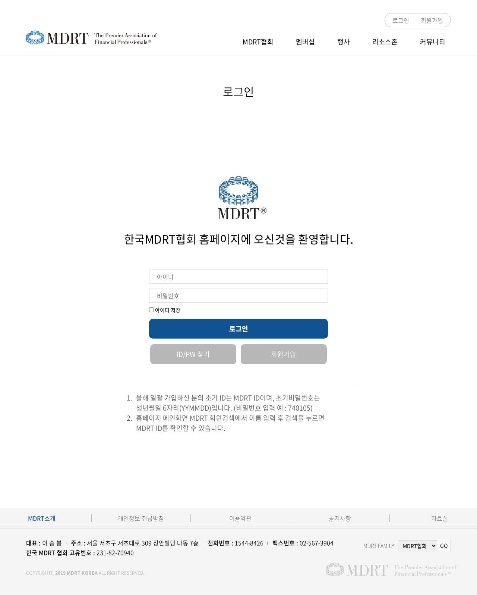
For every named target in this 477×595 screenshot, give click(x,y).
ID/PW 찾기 (193, 354)
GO (444, 545)
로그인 (400, 20)
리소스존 (385, 42)
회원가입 (432, 20)
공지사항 (340, 518)
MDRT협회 (258, 42)
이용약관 (240, 518)
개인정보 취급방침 (141, 518)
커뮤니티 (432, 42)
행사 (343, 42)
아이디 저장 (164, 310)
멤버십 (305, 42)
